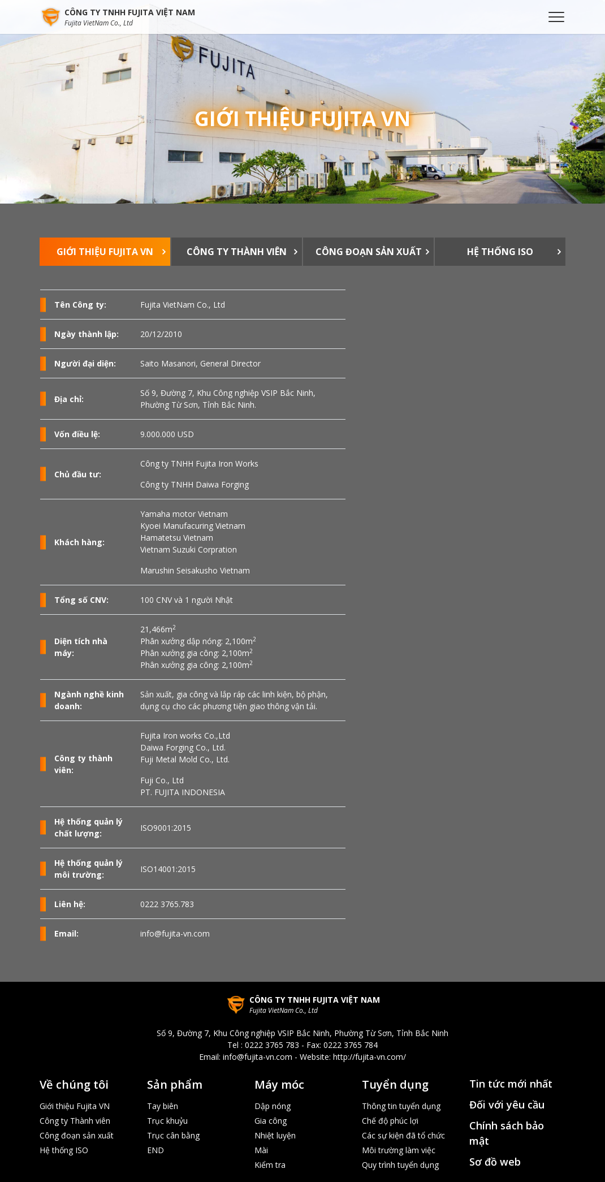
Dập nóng (272, 1106)
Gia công (270, 1120)
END (155, 1150)
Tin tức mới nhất (510, 1083)
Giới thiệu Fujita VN (105, 251)
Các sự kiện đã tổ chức (403, 1135)
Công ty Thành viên (237, 251)
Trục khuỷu (167, 1120)
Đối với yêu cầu (506, 1104)
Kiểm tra (270, 1164)
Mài (261, 1150)
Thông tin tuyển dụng (401, 1106)
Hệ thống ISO (500, 251)
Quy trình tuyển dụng (400, 1164)
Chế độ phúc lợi (390, 1120)
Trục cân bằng (173, 1135)
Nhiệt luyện (275, 1135)
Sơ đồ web (495, 1161)
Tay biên (162, 1106)
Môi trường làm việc (398, 1150)
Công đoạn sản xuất (369, 251)
